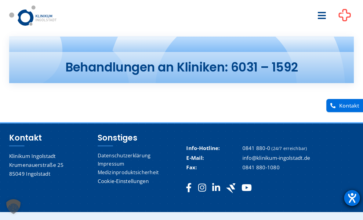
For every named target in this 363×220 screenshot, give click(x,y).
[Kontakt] (344, 105)
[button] (13, 206)
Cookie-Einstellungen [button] (123, 181)
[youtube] (246, 188)
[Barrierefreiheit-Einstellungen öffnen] (352, 198)
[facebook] (189, 188)
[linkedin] (216, 188)
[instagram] (202, 188)
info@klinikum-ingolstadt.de (276, 157)
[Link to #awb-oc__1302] (345, 16)
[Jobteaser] (230, 188)
